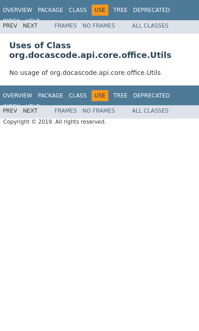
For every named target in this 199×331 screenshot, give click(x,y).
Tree (120, 10)
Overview (17, 10)
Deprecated (151, 10)
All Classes (150, 26)
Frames (65, 26)
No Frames (98, 26)
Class (78, 10)
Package (50, 10)
